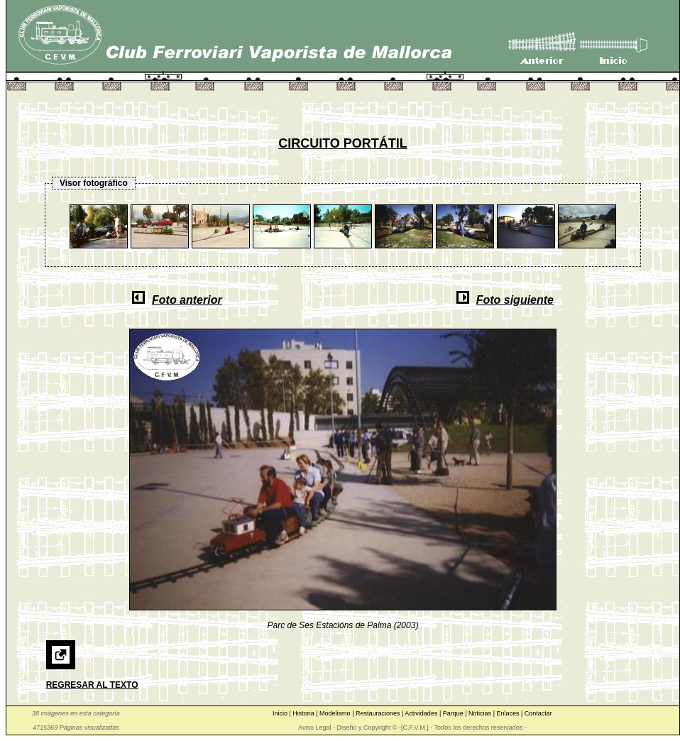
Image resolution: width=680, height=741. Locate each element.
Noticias (480, 713)
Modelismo (335, 713)
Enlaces (508, 713)
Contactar (538, 713)
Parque (454, 713)
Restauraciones (379, 713)
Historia (304, 713)
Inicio (281, 713)
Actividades (422, 713)
